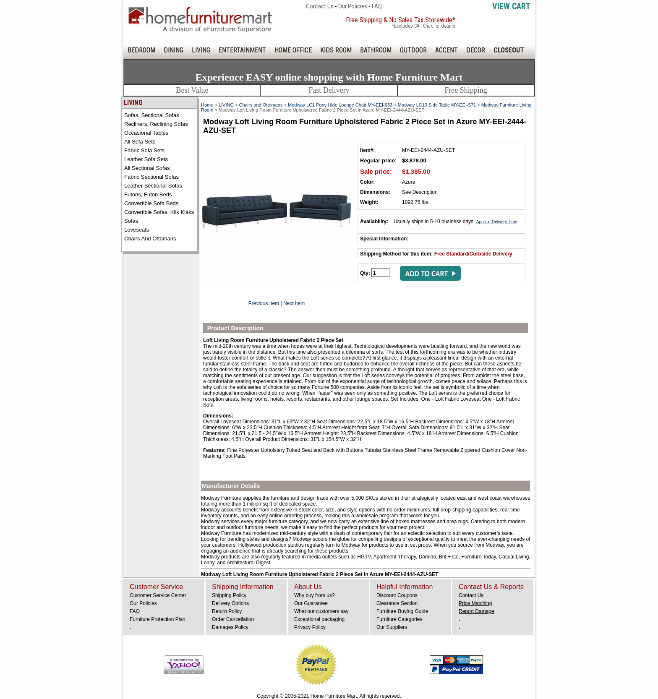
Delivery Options (230, 603)
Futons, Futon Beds (148, 194)
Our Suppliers (391, 627)
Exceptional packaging (319, 619)
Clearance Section (397, 603)
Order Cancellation (233, 619)
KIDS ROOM (336, 50)
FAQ (377, 6)
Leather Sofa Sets (146, 159)
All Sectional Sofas (147, 168)
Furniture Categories (399, 619)
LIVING (201, 50)
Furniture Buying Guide (402, 611)
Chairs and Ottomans (150, 238)
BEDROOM (141, 50)
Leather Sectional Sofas (153, 186)
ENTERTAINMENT (242, 50)
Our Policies (352, 6)
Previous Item (263, 303)
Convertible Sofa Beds (151, 203)
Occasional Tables (146, 133)
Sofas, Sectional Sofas (151, 115)
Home (207, 104)
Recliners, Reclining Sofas (156, 124)
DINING (173, 50)
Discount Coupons (397, 595)
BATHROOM (376, 50)
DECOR (475, 50)
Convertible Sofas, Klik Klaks (159, 212)
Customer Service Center (158, 595)
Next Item (294, 303)
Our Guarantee (311, 603)
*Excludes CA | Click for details (423, 26)
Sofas (131, 221)
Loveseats (136, 230)
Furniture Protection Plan (157, 619)
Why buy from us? (314, 595)
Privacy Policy (310, 627)
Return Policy (227, 611)
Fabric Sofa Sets (144, 150)
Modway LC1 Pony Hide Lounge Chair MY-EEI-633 (340, 104)
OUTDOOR (413, 50)
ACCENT (446, 50)
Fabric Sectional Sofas (151, 177)
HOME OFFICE (293, 50)
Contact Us (320, 6)
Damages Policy (230, 627)
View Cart (511, 6)
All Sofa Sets (139, 141)
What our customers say (321, 611)
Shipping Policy (229, 595)
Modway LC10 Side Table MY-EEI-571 (437, 104)
